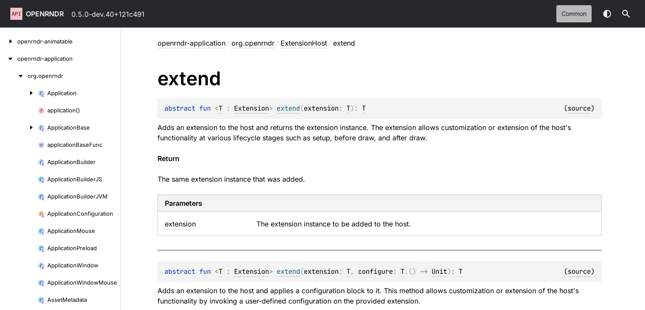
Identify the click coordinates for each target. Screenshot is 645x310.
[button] (626, 13)
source (579, 108)
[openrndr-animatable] (8, 41)
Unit (439, 271)
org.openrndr (253, 43)
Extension (251, 108)
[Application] (19, 93)
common (574, 13)
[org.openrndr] (14, 75)
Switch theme (607, 13)
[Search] (626, 13)
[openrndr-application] (8, 58)
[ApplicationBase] (19, 127)
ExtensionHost (304, 43)
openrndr (45, 13)
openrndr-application (191, 43)
